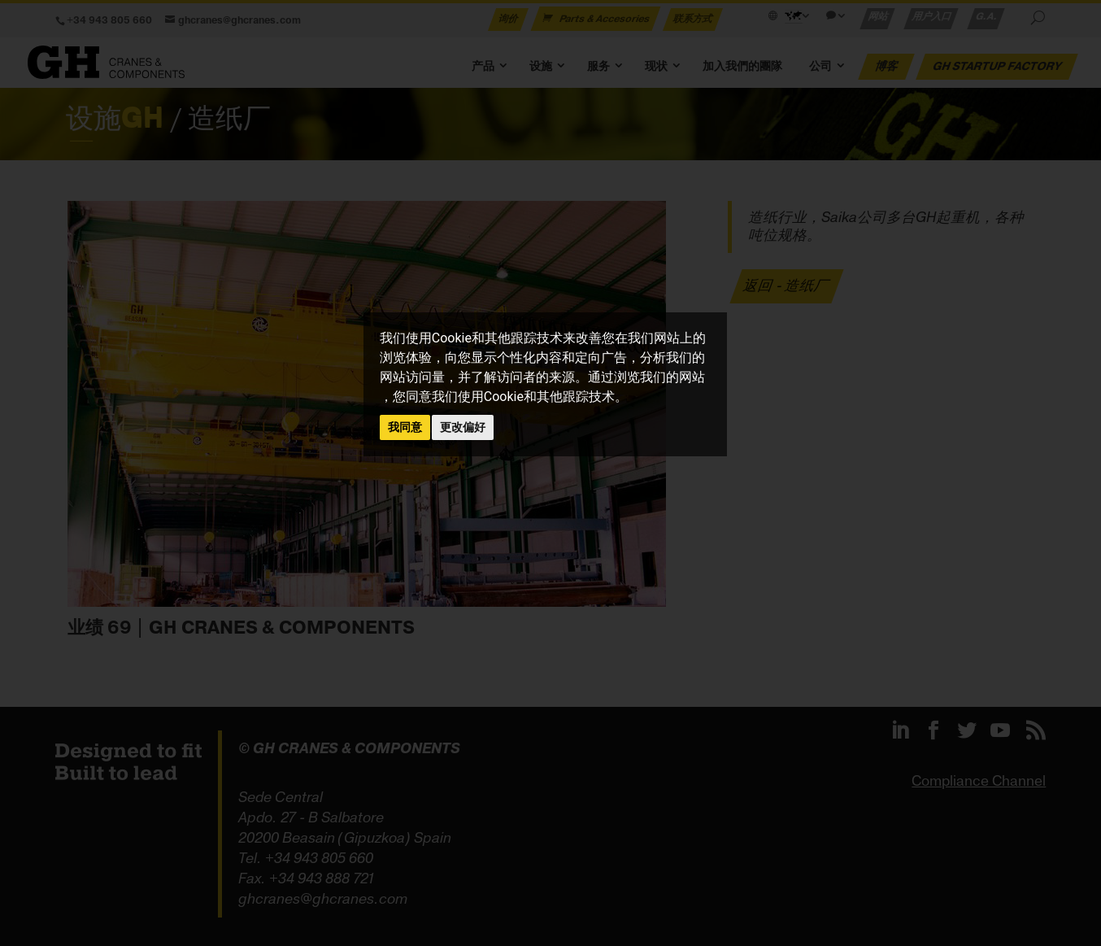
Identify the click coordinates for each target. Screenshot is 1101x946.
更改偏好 (462, 427)
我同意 (405, 427)
